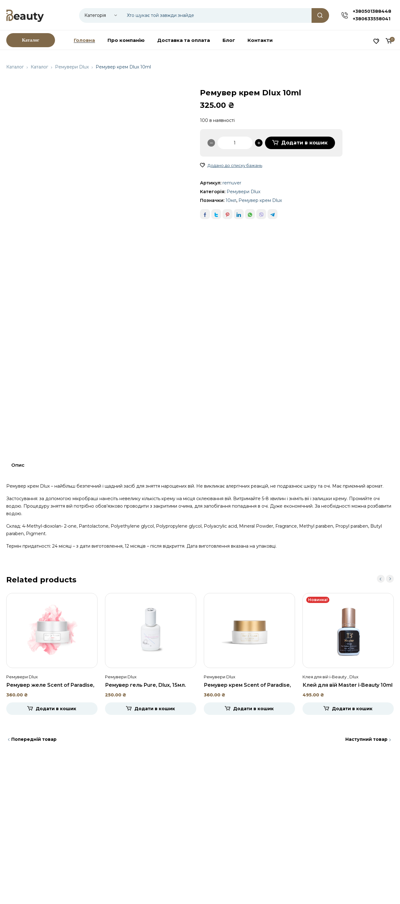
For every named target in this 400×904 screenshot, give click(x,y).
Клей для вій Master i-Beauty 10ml (347, 685)
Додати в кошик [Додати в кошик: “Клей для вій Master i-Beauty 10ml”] (352, 708)
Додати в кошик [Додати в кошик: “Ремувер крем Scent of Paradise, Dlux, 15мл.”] (253, 708)
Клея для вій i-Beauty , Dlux (330, 676)
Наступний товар (366, 739)
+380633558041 (371, 19)
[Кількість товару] (235, 143)
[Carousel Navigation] (385, 579)
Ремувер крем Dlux (260, 200)
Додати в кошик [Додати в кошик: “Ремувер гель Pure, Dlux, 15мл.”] (154, 708)
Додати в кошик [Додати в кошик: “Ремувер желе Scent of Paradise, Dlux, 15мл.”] (56, 708)
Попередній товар (34, 739)
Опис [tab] (17, 465)
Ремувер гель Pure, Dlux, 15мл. (145, 685)
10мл (231, 200)
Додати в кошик (304, 143)
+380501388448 (372, 11)
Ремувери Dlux (72, 67)
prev (381, 579)
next (390, 579)
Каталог (15, 67)
